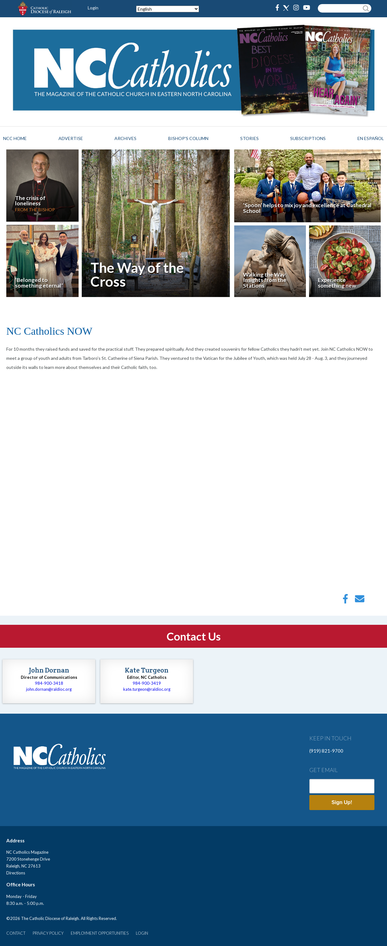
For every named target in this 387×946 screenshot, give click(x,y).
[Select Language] (167, 9)
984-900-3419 (147, 683)
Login (93, 7)
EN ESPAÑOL (370, 138)
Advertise (70, 138)
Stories (249, 138)
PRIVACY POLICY (48, 933)
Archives (125, 138)
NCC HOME (15, 138)
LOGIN (142, 933)
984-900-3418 (49, 683)
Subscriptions (308, 138)
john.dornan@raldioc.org (49, 689)
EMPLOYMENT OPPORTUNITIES (100, 933)
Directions (15, 872)
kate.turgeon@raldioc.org (146, 689)
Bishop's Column (188, 138)
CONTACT (15, 933)
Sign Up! (342, 802)
